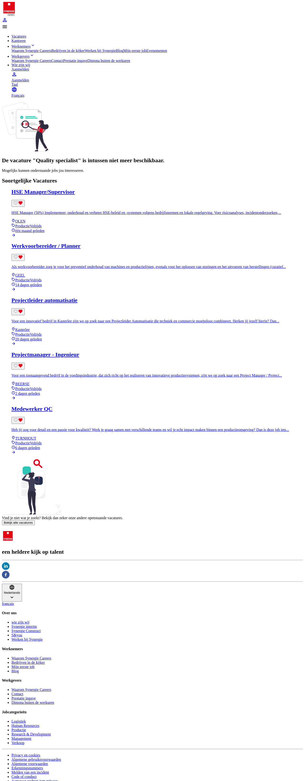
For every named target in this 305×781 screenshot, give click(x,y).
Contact (57, 61)
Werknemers (23, 46)
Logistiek (18, 721)
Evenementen (156, 51)
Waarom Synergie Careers (31, 51)
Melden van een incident (30, 772)
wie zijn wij (20, 622)
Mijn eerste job (134, 51)
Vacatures (18, 36)
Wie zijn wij (20, 65)
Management (21, 738)
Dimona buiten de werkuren (108, 61)
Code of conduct (24, 777)
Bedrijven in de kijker (68, 51)
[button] (152, 27)
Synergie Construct (26, 631)
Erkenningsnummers (27, 768)
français (8, 604)
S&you (16, 635)
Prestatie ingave (75, 61)
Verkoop (17, 743)
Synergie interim (24, 626)
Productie (18, 730)
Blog (119, 51)
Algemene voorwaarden (29, 764)
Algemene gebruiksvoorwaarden (36, 759)
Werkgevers (22, 56)
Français (17, 95)
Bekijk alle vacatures (18, 522)
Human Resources (25, 726)
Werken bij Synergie (100, 51)
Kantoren (18, 41)
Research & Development (31, 734)
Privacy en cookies (25, 755)
